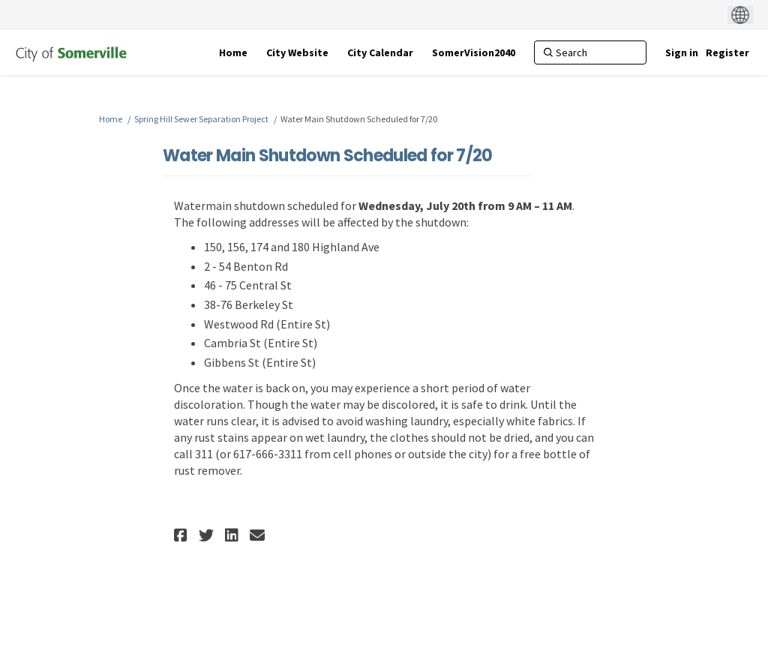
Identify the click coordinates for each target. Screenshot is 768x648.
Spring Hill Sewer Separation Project (201, 118)
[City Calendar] (380, 52)
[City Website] (297, 52)
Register (727, 52)
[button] (182, 535)
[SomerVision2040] (473, 52)
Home (110, 118)
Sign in (681, 52)
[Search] (590, 52)
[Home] (233, 52)
